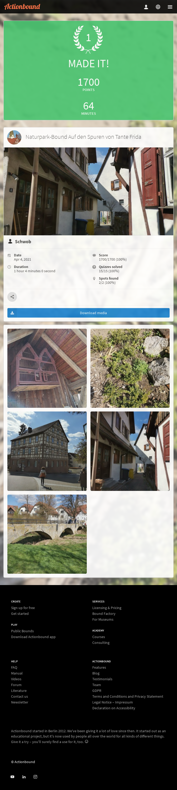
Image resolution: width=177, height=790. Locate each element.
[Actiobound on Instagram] (35, 777)
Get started (20, 613)
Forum (16, 684)
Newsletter (19, 702)
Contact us (19, 696)
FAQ (14, 667)
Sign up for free (23, 608)
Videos (16, 679)
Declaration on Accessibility (113, 708)
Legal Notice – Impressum (112, 702)
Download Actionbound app (33, 636)
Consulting (100, 642)
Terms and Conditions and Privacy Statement (127, 696)
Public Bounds (22, 631)
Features (99, 667)
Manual (17, 673)
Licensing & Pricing (106, 608)
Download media (57, 313)
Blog (95, 673)
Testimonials (102, 679)
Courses (98, 637)
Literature (19, 690)
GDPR (96, 690)
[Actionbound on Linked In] (24, 777)
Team (96, 684)
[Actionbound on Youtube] (12, 777)
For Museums (102, 619)
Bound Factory (104, 613)
